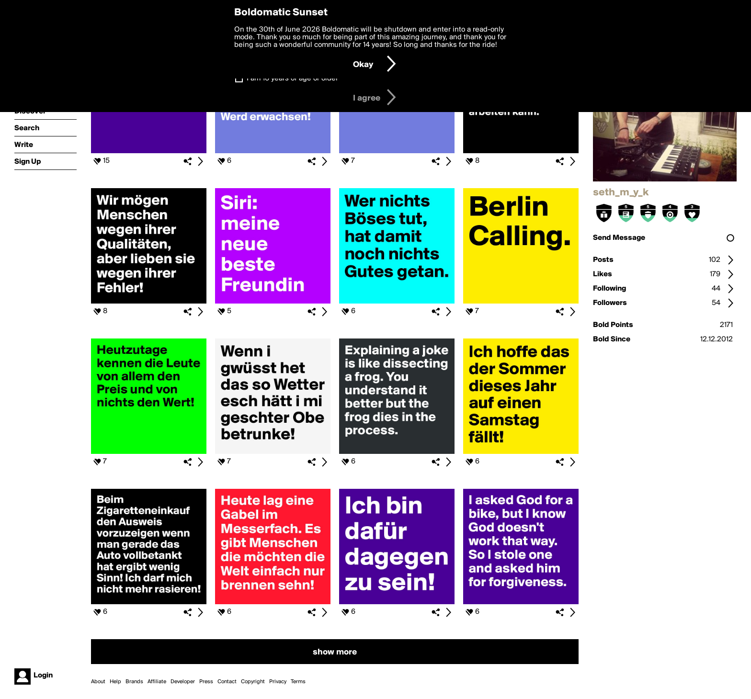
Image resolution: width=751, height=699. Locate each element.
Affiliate (157, 682)
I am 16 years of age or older (292, 78)
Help (115, 682)
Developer (183, 682)
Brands (134, 682)
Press (206, 682)
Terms (298, 682)
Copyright (253, 682)
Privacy (277, 682)
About (98, 682)
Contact (227, 682)
